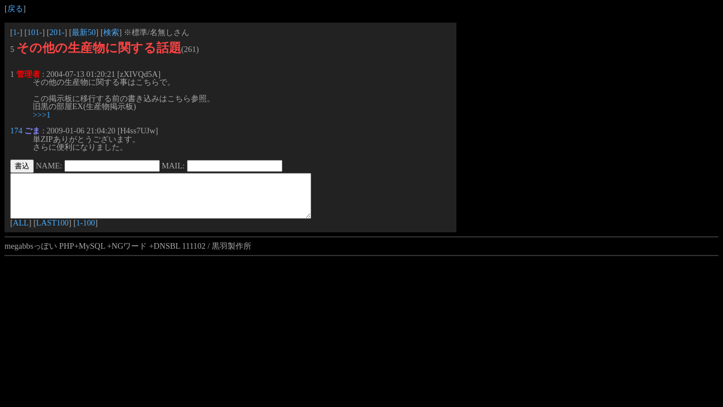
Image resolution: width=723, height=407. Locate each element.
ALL (21, 231)
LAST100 (52, 231)
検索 (111, 32)
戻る (15, 8)
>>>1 (42, 114)
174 (16, 130)
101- (34, 32)
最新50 (83, 32)
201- (57, 32)
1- (16, 32)
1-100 (85, 231)
